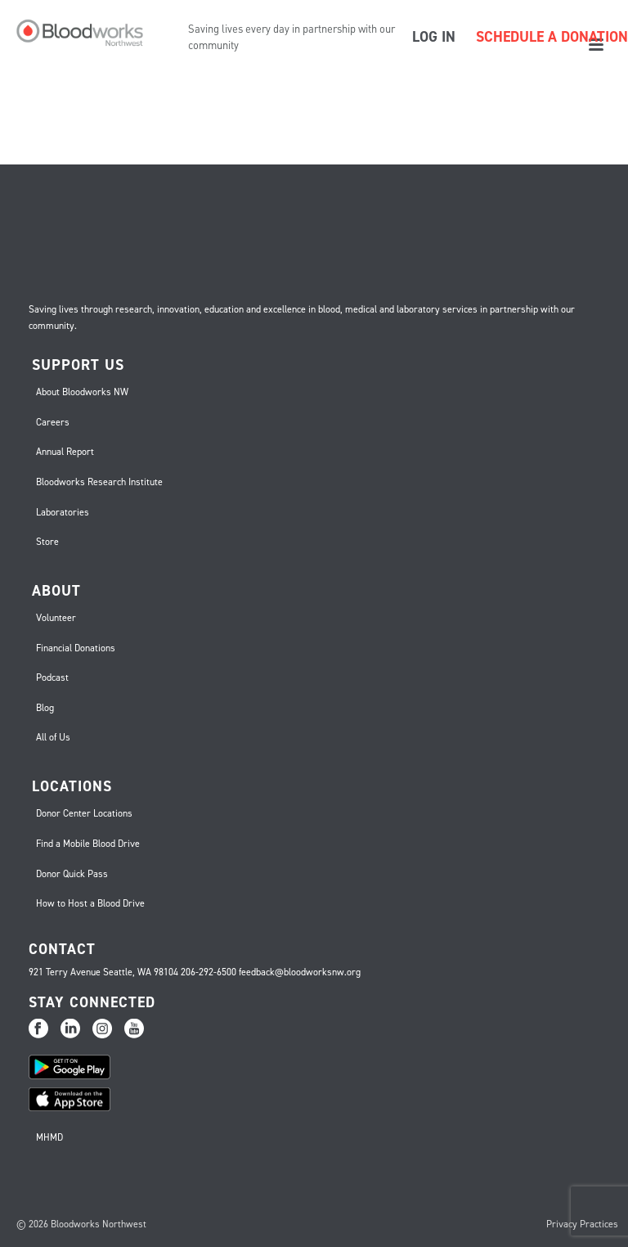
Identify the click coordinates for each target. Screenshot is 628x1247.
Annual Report (65, 451)
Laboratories (62, 512)
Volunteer (56, 617)
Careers (53, 422)
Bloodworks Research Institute (99, 481)
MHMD (49, 1137)
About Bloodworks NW (82, 391)
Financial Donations (75, 648)
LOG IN (433, 37)
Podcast (52, 677)
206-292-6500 (208, 972)
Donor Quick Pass (72, 873)
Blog (45, 707)
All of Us (53, 737)
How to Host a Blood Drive (90, 903)
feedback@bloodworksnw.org (300, 972)
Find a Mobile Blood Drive (88, 843)
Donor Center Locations (84, 813)
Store (47, 541)
